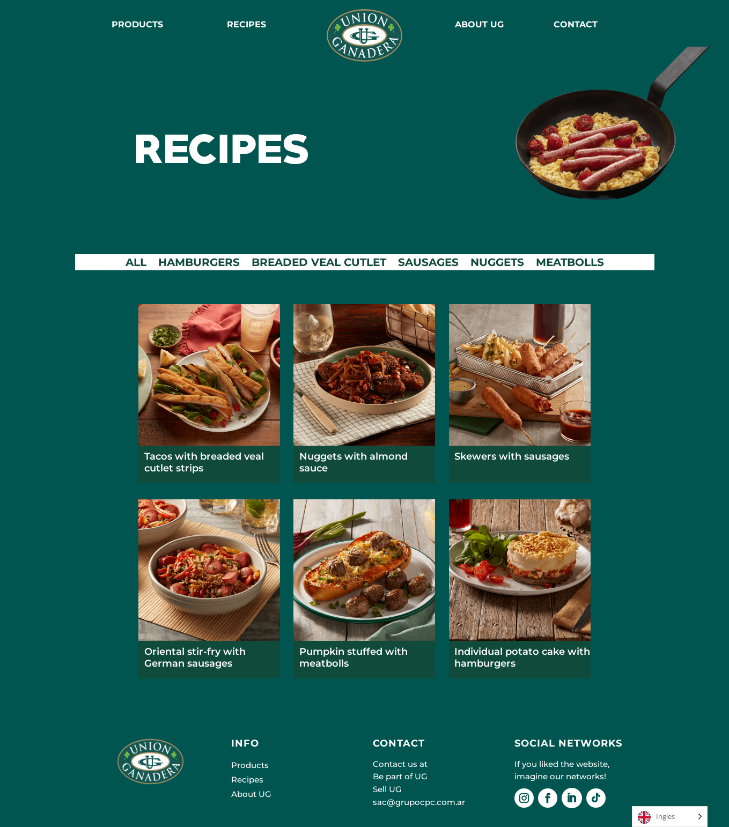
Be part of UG (400, 776)
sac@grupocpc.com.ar (419, 802)
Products (137, 24)
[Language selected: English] (670, 816)
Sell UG (387, 789)
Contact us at (400, 764)
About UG (251, 794)
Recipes (247, 779)
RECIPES (246, 24)
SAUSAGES (428, 264)
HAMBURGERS (199, 264)
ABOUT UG (479, 24)
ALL (136, 264)
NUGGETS (497, 264)
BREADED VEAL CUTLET (319, 264)
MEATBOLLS (570, 264)
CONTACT (576, 24)
